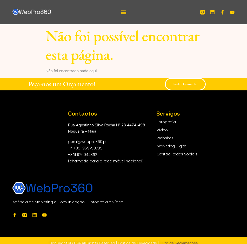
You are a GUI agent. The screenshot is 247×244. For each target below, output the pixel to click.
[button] (123, 12)
